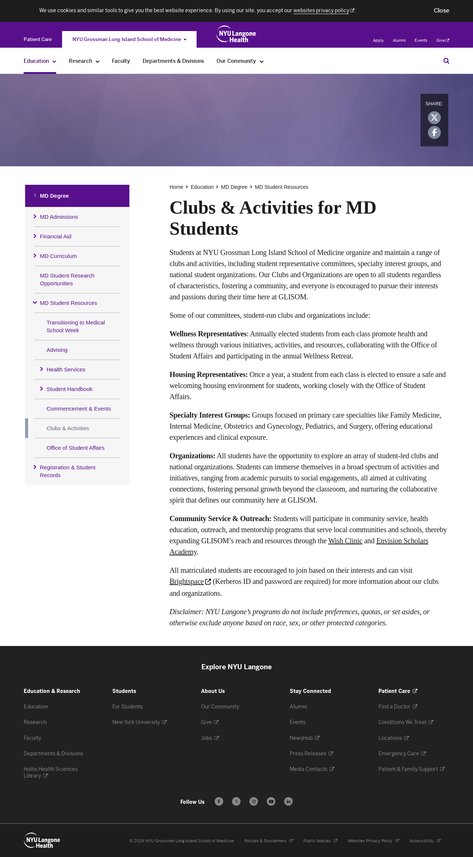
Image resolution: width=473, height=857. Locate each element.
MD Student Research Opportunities (67, 279)
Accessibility (422, 841)
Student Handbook (69, 389)
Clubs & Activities (68, 428)
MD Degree (54, 196)
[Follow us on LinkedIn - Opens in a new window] (288, 801)
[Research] (97, 61)
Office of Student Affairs (76, 448)
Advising (57, 350)
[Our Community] (261, 61)
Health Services (66, 369)
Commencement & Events (79, 408)
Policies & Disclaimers (265, 841)
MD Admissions (59, 217)
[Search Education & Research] (446, 60)
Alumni (399, 40)
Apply (378, 40)
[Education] (54, 61)
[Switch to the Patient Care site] (37, 39)
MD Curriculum (58, 256)
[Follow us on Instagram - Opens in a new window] (253, 801)
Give (442, 40)
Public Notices (317, 841)
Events (421, 40)
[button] (441, 11)
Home (176, 187)
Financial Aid (55, 236)
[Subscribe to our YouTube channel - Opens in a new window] (271, 801)
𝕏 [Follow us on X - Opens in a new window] (236, 802)
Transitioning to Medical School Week (76, 326)
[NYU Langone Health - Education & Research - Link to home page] (42, 840)
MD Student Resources (68, 303)
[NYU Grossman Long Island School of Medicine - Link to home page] (236, 34)
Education (202, 187)
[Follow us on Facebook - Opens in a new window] (219, 801)
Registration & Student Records (67, 471)
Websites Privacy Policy (371, 841)
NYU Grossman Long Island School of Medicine (129, 39)
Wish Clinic (345, 541)
